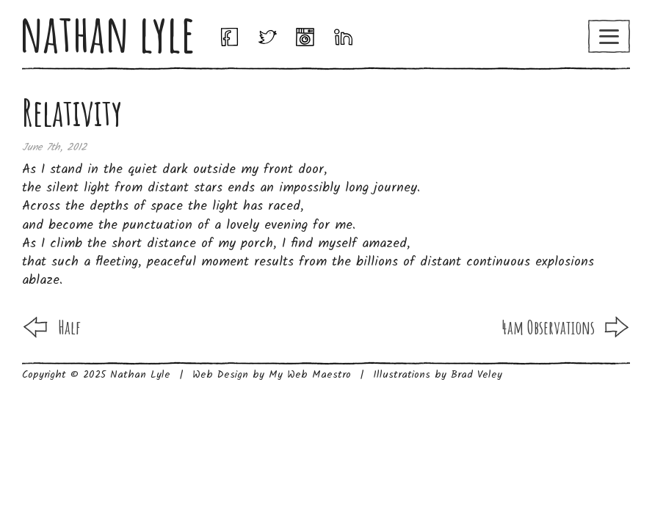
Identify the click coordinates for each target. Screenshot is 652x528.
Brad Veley (476, 375)
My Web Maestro (310, 375)
